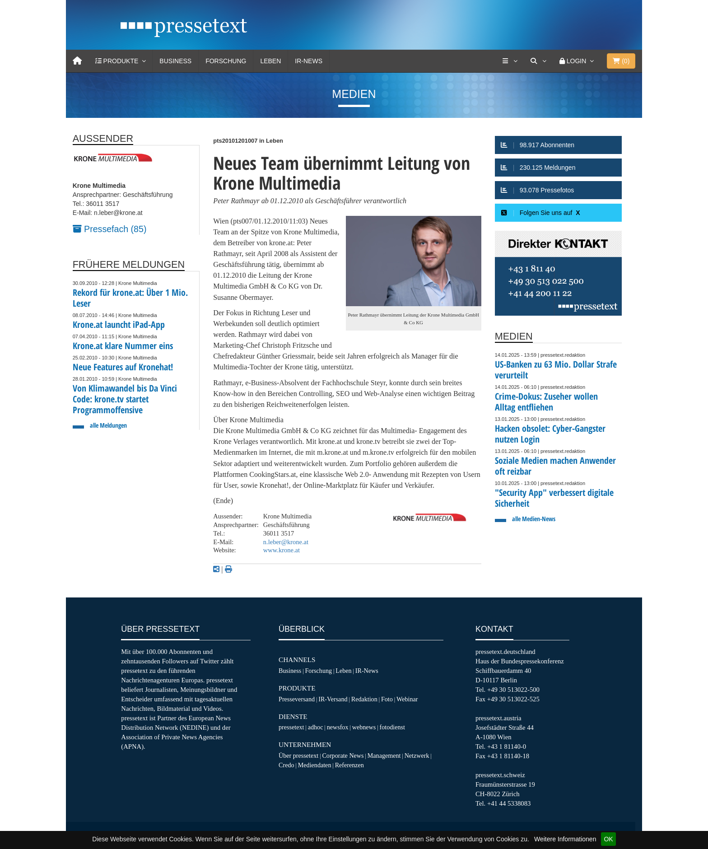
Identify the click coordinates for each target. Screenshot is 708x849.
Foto (387, 699)
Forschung (225, 61)
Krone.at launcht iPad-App (119, 324)
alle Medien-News (533, 518)
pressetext (291, 727)
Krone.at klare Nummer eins (123, 346)
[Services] (510, 61)
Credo (286, 765)
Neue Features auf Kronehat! (123, 367)
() (621, 61)
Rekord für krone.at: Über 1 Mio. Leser (130, 297)
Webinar (407, 699)
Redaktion (364, 699)
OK (608, 839)
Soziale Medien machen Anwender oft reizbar (555, 465)
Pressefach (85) (110, 229)
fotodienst (392, 727)
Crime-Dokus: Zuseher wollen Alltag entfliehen (546, 401)
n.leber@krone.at (285, 542)
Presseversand (297, 699)
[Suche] (538, 61)
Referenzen (349, 765)
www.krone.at (281, 550)
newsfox (338, 727)
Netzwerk (417, 755)
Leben (270, 61)
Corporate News (342, 755)
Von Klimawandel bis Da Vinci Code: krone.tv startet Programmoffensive (125, 399)
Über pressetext (298, 755)
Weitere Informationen (565, 839)
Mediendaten (314, 765)
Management (384, 755)
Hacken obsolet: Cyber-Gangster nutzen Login (550, 433)
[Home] (77, 61)
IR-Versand (332, 699)
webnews (364, 727)
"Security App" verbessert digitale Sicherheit (554, 497)
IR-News (308, 61)
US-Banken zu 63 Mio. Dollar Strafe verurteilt (556, 369)
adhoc (315, 727)
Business (175, 61)
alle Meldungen (108, 425)
